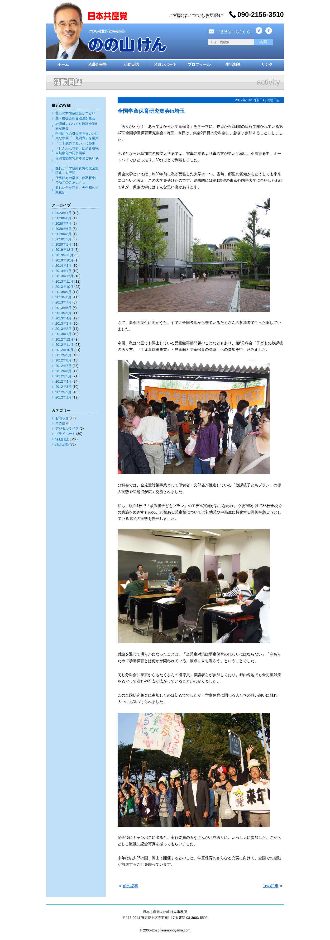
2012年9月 (63, 355)
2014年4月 (63, 265)
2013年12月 (64, 276)
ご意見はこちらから (229, 32)
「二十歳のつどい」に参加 (75, 143)
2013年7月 (63, 302)
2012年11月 (64, 345)
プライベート (65, 434)
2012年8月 (63, 360)
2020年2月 (63, 239)
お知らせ (62, 418)
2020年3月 (63, 234)
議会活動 (62, 444)
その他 (60, 423)
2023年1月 (63, 213)
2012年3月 (63, 387)
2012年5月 (63, 376)
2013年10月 (64, 287)
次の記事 (270, 886)
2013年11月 (64, 281)
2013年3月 (63, 323)
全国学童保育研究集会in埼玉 (151, 111)
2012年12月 (64, 339)
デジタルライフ (67, 428)
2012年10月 (64, 350)
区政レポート (165, 64)
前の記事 (130, 886)
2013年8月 (63, 297)
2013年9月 (63, 292)
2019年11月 (64, 255)
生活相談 (233, 64)
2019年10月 (64, 260)
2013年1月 (63, 334)
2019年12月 (64, 250)
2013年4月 (63, 318)
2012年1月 (63, 397)
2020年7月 (63, 223)
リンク (267, 64)
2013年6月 (63, 308)
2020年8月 (63, 218)
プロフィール (199, 64)
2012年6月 (63, 371)
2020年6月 (63, 229)
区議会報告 (97, 64)
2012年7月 (63, 366)
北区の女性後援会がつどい (75, 113)
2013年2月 (63, 329)
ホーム (63, 64)
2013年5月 (63, 313)
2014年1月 (63, 271)
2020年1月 (63, 244)
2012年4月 (63, 381)
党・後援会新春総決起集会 (75, 118)
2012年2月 (63, 392)
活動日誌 (131, 64)
